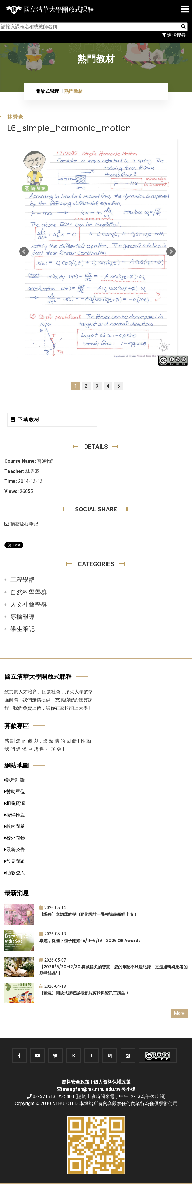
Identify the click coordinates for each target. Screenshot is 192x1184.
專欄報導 (22, 616)
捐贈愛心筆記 (21, 523)
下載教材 (25, 419)
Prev (24, 251)
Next (171, 251)
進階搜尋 (174, 35)
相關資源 (14, 803)
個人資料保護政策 (112, 1082)
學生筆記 (22, 628)
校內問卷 (14, 826)
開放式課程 (47, 91)
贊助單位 (14, 791)
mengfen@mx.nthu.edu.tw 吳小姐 (99, 1089)
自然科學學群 (28, 592)
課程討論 (14, 780)
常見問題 (14, 861)
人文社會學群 (28, 604)
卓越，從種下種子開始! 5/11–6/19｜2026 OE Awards (90, 940)
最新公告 (14, 849)
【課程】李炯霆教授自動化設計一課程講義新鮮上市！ (88, 914)
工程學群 (22, 579)
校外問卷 (14, 838)
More (179, 1013)
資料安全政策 (76, 1082)
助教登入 (14, 873)
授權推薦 (14, 815)
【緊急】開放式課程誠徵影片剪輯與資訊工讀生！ (84, 993)
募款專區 (16, 726)
